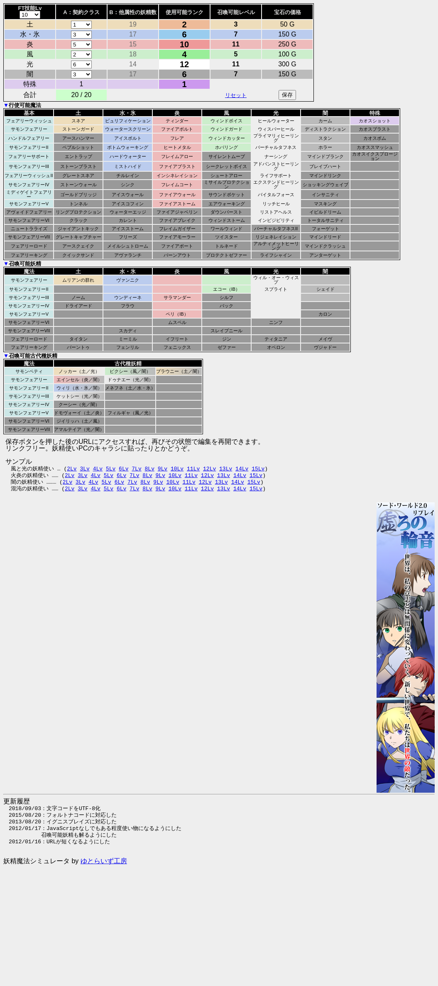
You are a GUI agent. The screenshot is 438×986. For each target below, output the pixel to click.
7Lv (136, 468)
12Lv (209, 468)
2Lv (71, 468)
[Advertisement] (246, 929)
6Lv (123, 468)
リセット (236, 95)
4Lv (98, 468)
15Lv (258, 468)
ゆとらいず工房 (104, 860)
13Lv (225, 468)
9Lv (162, 468)
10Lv (177, 468)
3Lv (84, 468)
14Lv (241, 468)
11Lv (193, 468)
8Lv (149, 468)
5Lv (110, 468)
